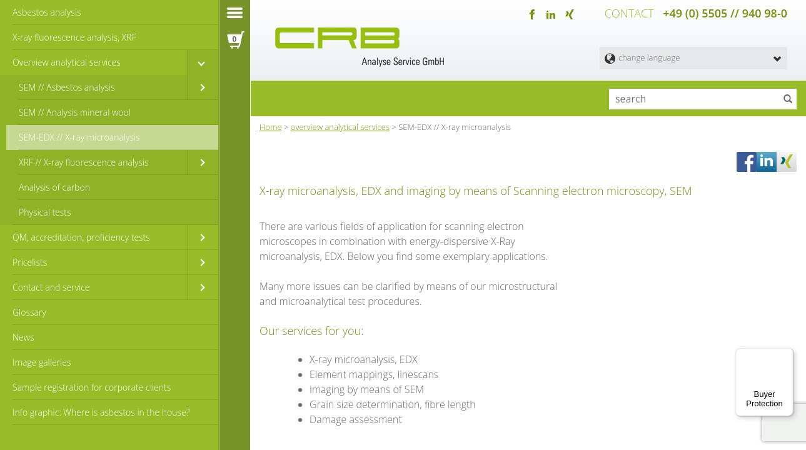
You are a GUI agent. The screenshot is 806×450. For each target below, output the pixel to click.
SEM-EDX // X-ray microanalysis (79, 137)
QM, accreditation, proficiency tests (81, 237)
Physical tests (45, 212)
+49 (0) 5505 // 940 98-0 (725, 12)
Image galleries (42, 362)
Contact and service (51, 287)
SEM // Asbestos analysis (67, 87)
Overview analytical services (67, 62)
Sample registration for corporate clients (92, 387)
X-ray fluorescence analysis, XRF (74, 37)
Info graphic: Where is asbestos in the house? (101, 412)
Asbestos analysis (47, 12)
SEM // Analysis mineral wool (75, 112)
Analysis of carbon (54, 187)
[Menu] (785, 355)
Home (270, 124)
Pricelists (30, 262)
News (23, 337)
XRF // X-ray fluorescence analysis (84, 162)
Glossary (29, 312)
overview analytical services (340, 124)
